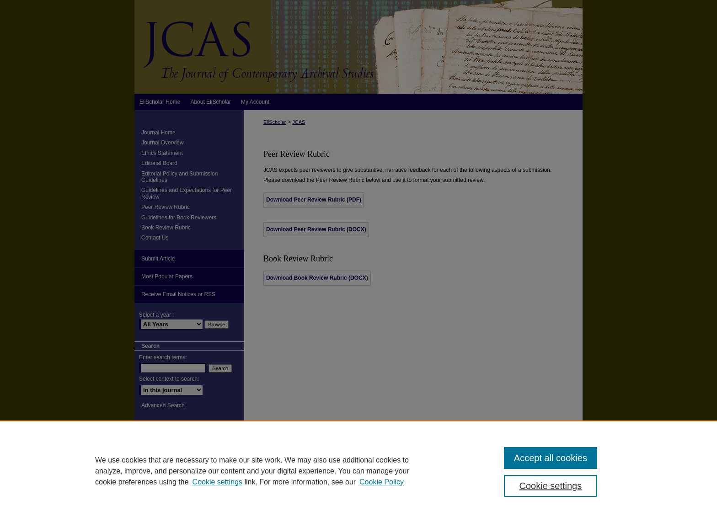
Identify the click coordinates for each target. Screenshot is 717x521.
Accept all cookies (550, 458)
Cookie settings (217, 482)
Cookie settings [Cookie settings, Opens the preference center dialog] (550, 486)
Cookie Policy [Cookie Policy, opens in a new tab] (381, 482)
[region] (358, 470)
